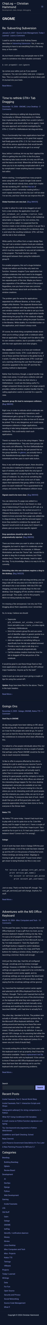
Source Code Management (27, 33)
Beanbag (5, 1158)
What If (7, 1307)
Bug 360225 (18, 573)
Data (6, 1282)
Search (5, 1083)
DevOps (7, 1183)
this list (31, 187)
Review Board (9, 1170)
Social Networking (11, 1299)
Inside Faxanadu (10, 1204)
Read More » (7, 85)
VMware (7, 1266)
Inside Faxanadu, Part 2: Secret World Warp (19, 1099)
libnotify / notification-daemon (16, 1233)
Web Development (11, 1195)
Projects (5, 1270)
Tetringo (7, 1262)
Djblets (7, 1166)
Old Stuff (5, 1212)
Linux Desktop (32, 107)
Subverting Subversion (21, 43)
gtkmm (23, 452)
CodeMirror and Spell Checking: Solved (17, 1135)
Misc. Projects (10, 1253)
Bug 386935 (32, 202)
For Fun (7, 1287)
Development (7, 1174)
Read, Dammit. (8, 1139)
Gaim (6, 1217)
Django (7, 1187)
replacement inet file (35, 1054)
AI (5, 1179)
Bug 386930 (8, 404)
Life (3, 1208)
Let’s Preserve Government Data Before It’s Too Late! (23, 1143)
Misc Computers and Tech (26, 920)
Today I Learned (8, 1274)
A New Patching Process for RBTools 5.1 (18, 1147)
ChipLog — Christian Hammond (15, 5)
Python (7, 1191)
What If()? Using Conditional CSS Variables (19, 1117)
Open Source (9, 1291)
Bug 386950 (28, 537)
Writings (5, 1278)
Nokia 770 (36, 711)
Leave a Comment (17, 36)
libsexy (7, 1237)
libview (7, 1241)
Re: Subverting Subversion (19, 28)
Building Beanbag (11, 1162)
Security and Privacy (12, 1295)
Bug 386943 (33, 495)
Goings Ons (9, 706)
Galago (21, 711)
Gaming (5, 1199)
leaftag (7, 1229)
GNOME (22, 107)
